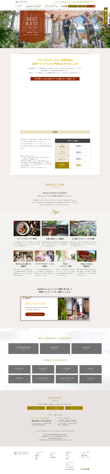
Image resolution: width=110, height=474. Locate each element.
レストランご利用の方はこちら (62, 2)
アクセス (18, 6)
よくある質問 (19, 5)
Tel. (51, 7)
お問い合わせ (41, 468)
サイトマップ (68, 468)
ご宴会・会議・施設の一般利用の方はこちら (83, 2)
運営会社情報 (50, 468)
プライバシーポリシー (59, 468)
